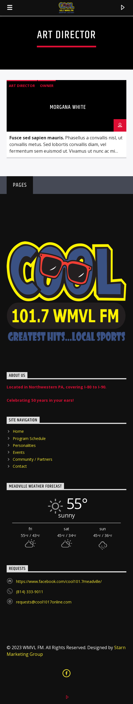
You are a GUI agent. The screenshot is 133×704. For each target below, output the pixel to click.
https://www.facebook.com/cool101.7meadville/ (59, 581)
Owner (46, 85)
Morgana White (68, 107)
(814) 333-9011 (29, 591)
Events (19, 452)
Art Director (22, 85)
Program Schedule (29, 438)
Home (18, 431)
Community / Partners (32, 459)
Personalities (24, 445)
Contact (20, 466)
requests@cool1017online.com (43, 602)
